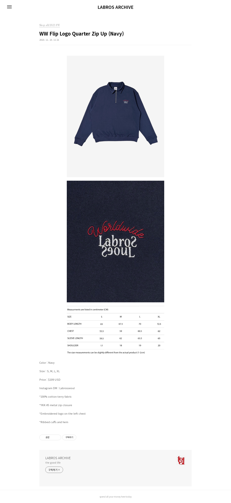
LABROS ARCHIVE (115, 7)
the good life (53, 462)
